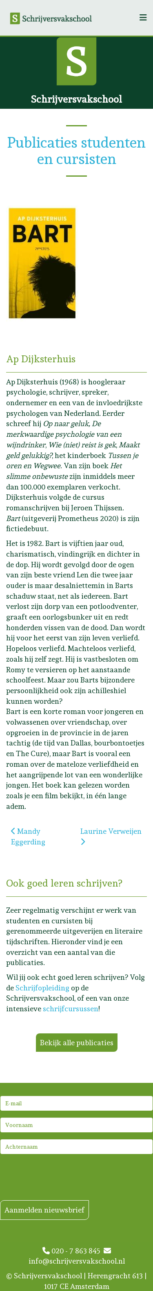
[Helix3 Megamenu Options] (143, 18)
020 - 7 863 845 (73, 1250)
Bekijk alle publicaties (76, 1042)
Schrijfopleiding (42, 987)
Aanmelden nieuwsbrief (44, 1210)
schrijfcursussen (70, 1008)
